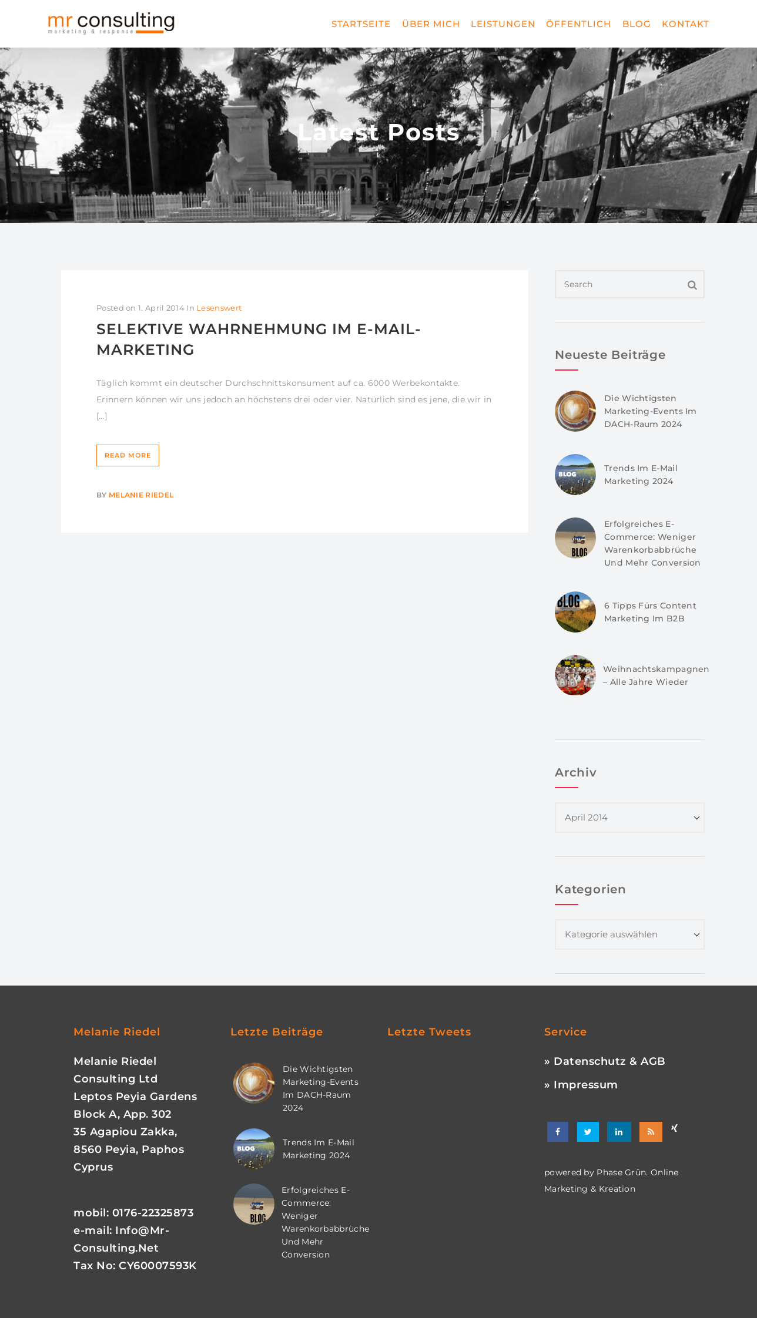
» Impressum (581, 1084)
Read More (128, 455)
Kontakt (685, 23)
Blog (636, 23)
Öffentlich (578, 23)
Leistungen (503, 23)
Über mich (431, 23)
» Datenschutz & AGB (605, 1061)
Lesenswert (219, 307)
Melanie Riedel (141, 494)
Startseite (361, 23)
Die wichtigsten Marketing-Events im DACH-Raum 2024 (650, 411)
